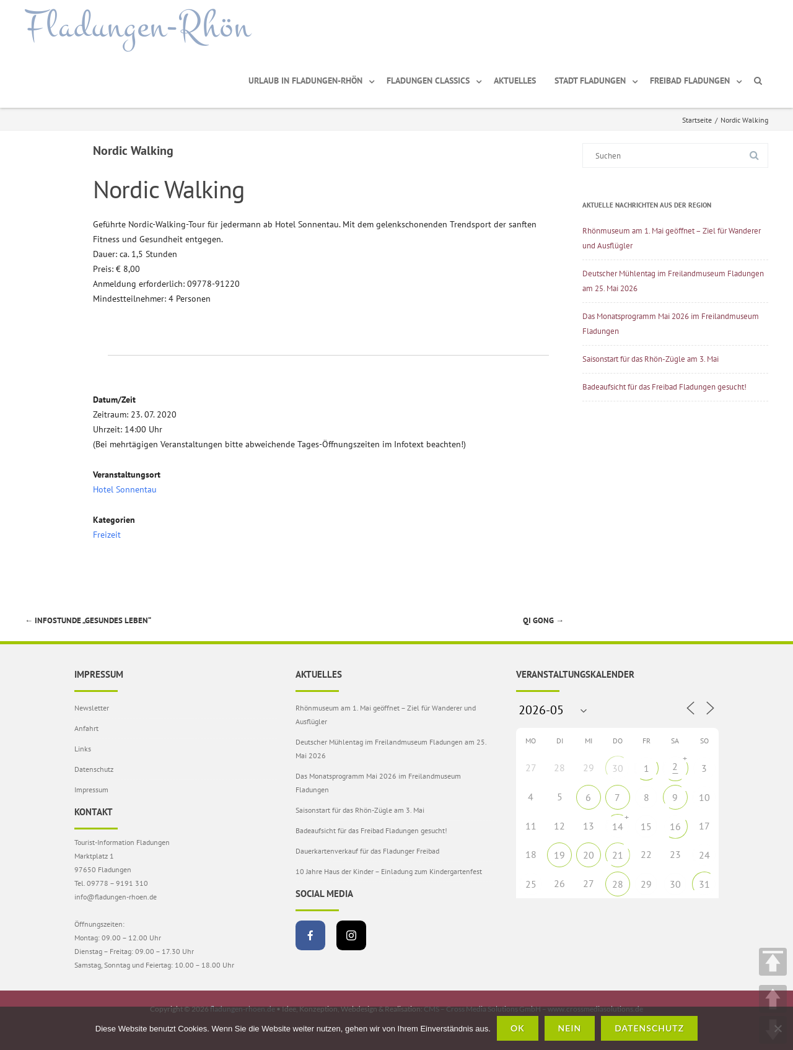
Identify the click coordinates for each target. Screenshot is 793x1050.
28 (617, 884)
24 (704, 855)
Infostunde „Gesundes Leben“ (88, 620)
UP (773, 999)
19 (559, 855)
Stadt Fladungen (590, 80)
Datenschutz (93, 769)
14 (617, 826)
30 (617, 768)
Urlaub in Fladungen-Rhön (305, 80)
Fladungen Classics (428, 80)
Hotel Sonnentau (125, 489)
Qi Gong (543, 620)
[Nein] (777, 1028)
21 (617, 855)
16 (675, 826)
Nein (570, 1028)
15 (646, 826)
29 (646, 884)
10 (704, 797)
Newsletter (91, 707)
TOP (773, 962)
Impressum (91, 789)
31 (704, 884)
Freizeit (107, 534)
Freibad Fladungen (690, 80)
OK (517, 1028)
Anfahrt (86, 728)
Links (82, 748)
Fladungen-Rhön (138, 27)
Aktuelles (515, 80)
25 (531, 884)
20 (588, 855)
